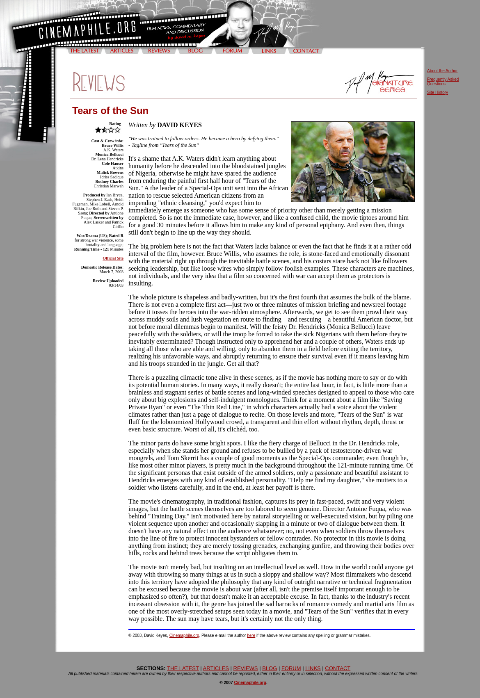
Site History (437, 92)
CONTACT (337, 668)
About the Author (442, 70)
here (251, 635)
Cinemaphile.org (184, 635)
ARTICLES (216, 668)
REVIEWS (245, 668)
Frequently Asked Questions (443, 81)
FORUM (291, 668)
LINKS (313, 668)
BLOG (269, 668)
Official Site (113, 258)
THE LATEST (183, 668)
